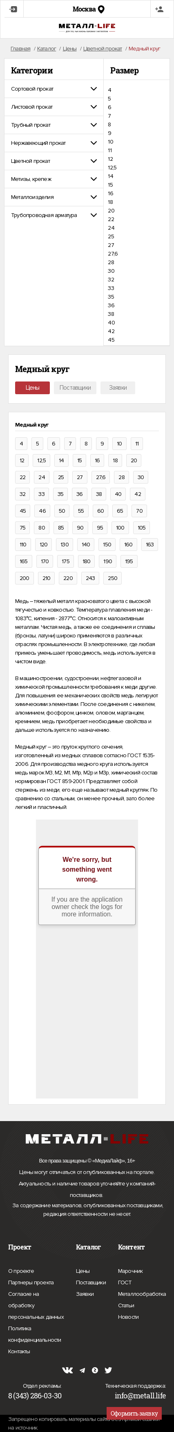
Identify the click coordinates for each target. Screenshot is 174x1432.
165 (24, 561)
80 (41, 527)
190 (107, 561)
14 (110, 176)
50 (62, 510)
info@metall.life (140, 1395)
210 (46, 578)
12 (110, 158)
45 (111, 339)
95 (100, 527)
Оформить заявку (134, 1413)
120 (44, 544)
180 (87, 561)
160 (128, 544)
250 (112, 578)
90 (80, 527)
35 (111, 296)
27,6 (113, 253)
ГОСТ (125, 1281)
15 (110, 184)
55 (81, 510)
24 (111, 227)
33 (111, 288)
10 (110, 141)
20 (111, 210)
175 (65, 561)
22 (111, 219)
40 (111, 322)
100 (120, 527)
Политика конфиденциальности (36, 1335)
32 (111, 279)
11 (109, 150)
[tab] (53, 89)
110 (23, 544)
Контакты (19, 1350)
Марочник (130, 1269)
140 (86, 544)
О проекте (21, 1271)
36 (111, 305)
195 (129, 561)
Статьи (126, 1304)
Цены (33, 387)
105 (142, 527)
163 (150, 544)
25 (111, 236)
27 (111, 245)
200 (24, 578)
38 (111, 314)
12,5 (112, 167)
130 (64, 544)
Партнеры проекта (31, 1282)
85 (61, 527)
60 (100, 510)
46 (42, 510)
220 (68, 578)
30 (111, 270)
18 (110, 202)
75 (22, 527)
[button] (53, 89)
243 (90, 578)
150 (107, 544)
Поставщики (75, 387)
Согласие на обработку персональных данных (36, 1306)
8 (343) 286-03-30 (34, 1395)
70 (139, 510)
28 (111, 262)
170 (45, 561)
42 (111, 331)
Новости (128, 1315)
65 (120, 510)
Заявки (118, 387)
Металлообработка (142, 1292)
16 (110, 193)
